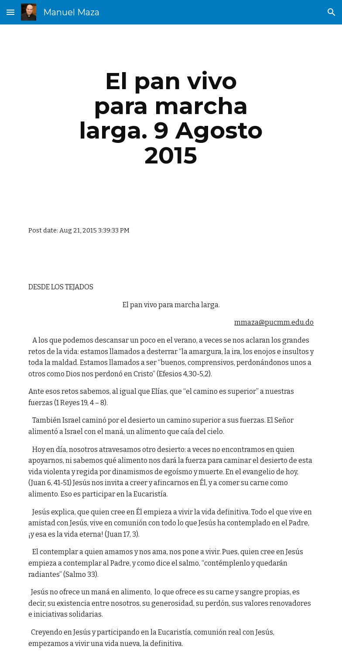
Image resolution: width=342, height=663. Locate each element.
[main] (171, 118)
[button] (10, 12)
